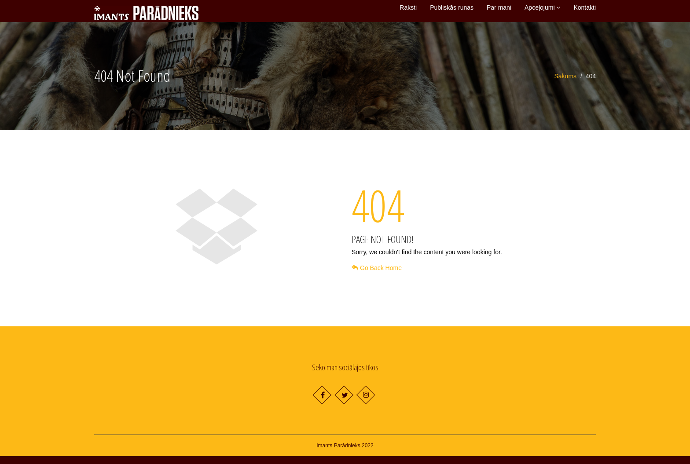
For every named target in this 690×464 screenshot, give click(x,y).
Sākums (565, 84)
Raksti (408, 11)
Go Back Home (377, 275)
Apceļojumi (542, 11)
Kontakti (584, 11)
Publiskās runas (451, 11)
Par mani (499, 11)
